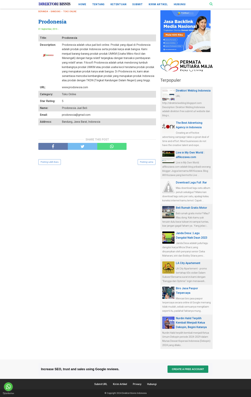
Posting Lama (146, 162)
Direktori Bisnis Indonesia (134, 393)
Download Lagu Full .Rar (191, 182)
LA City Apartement (188, 263)
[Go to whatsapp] (8, 386)
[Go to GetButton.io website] (8, 393)
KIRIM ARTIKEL (158, 4)
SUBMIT (137, 4)
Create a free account (188, 369)
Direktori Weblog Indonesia (193, 90)
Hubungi (152, 384)
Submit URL (100, 384)
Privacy (137, 384)
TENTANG (98, 4)
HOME (82, 4)
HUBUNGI (180, 4)
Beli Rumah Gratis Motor (191, 207)
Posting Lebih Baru (50, 162)
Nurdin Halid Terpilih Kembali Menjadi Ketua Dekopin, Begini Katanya (191, 323)
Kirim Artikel (120, 384)
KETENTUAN (118, 4)
